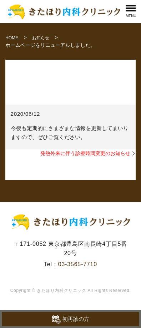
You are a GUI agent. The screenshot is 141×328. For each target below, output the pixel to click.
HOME (11, 37)
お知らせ (40, 37)
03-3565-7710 (77, 264)
